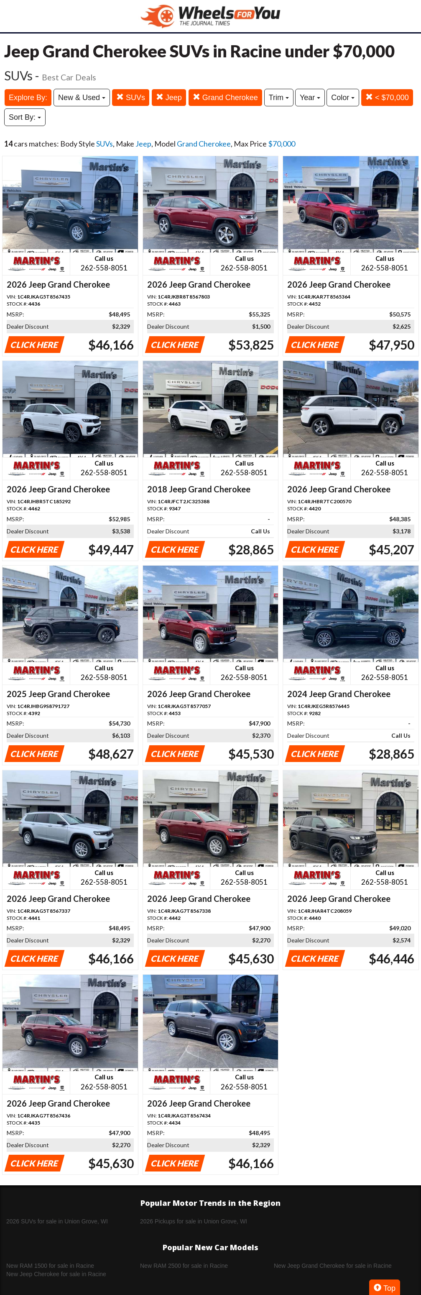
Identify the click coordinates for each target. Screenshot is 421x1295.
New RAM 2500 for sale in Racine (184, 1265)
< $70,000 (387, 97)
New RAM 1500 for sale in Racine (50, 1265)
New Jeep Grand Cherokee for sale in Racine (333, 1265)
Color (343, 97)
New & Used (81, 97)
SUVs (130, 97)
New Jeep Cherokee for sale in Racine (56, 1274)
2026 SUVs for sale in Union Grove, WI (57, 1221)
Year (310, 97)
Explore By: (28, 97)
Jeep (169, 97)
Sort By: (25, 117)
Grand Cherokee (225, 97)
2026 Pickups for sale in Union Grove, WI (193, 1221)
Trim (279, 97)
